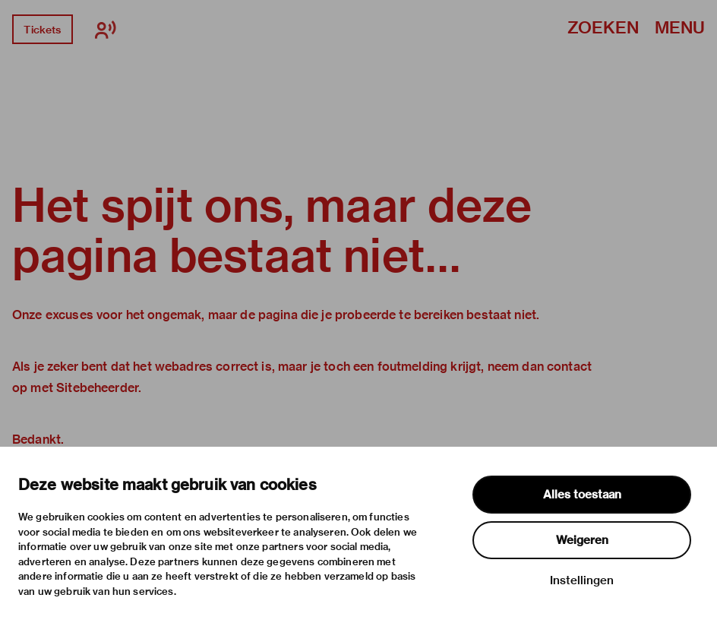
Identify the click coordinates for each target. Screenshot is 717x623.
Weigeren (582, 540)
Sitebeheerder (97, 388)
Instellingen (582, 580)
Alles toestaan (582, 494)
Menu (680, 28)
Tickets (42, 29)
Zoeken (603, 28)
